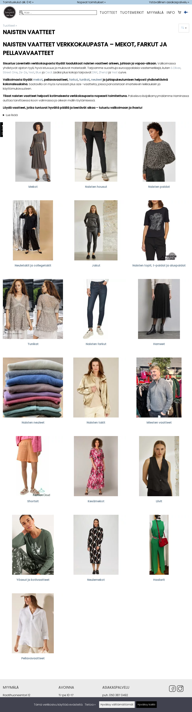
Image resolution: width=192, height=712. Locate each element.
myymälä (155, 12)
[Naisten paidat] (159, 159)
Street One (10, 72)
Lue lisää (12, 115)
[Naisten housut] (96, 159)
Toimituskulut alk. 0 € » (18, 2)
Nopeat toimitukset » (91, 2)
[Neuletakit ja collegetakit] (33, 238)
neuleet (96, 80)
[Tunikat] (33, 317)
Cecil (48, 72)
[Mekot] (33, 159)
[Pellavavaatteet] (33, 631)
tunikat (84, 80)
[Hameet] (159, 317)
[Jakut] (96, 238)
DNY (95, 72)
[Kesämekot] (96, 474)
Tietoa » (90, 705)
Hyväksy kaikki (146, 704)
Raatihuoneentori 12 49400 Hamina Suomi (16, 695)
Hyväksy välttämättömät (117, 704)
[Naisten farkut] (96, 317)
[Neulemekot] (96, 552)
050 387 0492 (118, 695)
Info (171, 12)
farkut (73, 80)
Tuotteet (108, 12)
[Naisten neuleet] (33, 395)
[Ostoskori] (179, 12)
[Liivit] (159, 474)
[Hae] (58, 12)
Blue (38, 72)
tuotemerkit (132, 12)
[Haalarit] (159, 552)
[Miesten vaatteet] (159, 395)
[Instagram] (180, 689)
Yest (31, 72)
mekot (38, 80)
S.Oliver (176, 68)
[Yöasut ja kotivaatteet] (33, 552)
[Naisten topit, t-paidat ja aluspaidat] (159, 238)
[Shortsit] (33, 474)
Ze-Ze (23, 72)
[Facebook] (172, 689)
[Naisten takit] (96, 395)
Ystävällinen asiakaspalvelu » (169, 2)
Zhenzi (103, 72)
